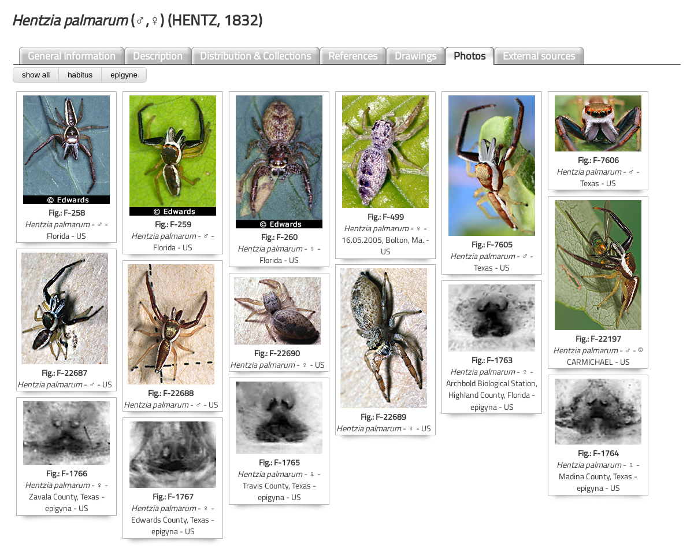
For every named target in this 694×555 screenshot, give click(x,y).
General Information (72, 56)
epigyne (124, 75)
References (352, 56)
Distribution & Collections (255, 56)
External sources (539, 56)
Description (158, 56)
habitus (80, 75)
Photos (469, 56)
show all (36, 75)
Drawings (415, 56)
